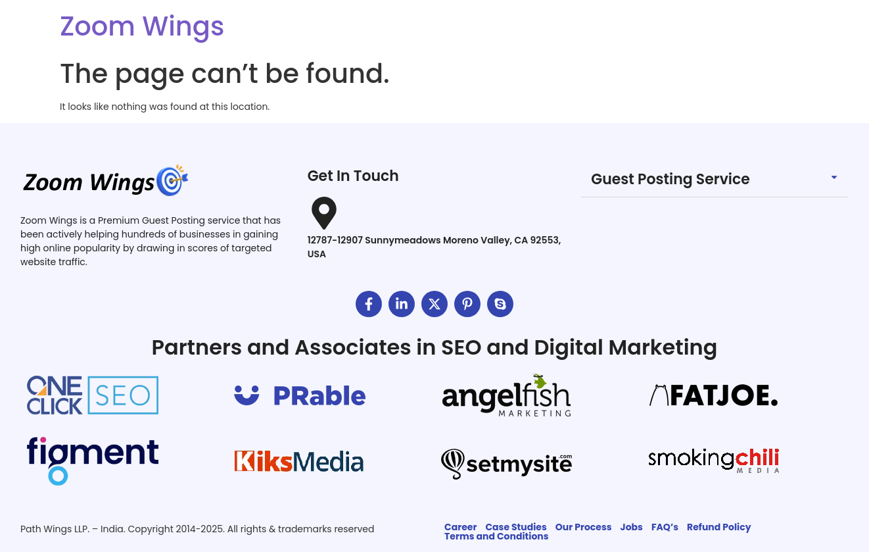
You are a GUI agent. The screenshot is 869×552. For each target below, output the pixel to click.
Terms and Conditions (496, 536)
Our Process (583, 527)
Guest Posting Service (670, 179)
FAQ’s (664, 527)
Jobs (632, 527)
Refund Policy (719, 527)
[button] (715, 180)
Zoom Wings (142, 26)
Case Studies (515, 527)
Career (460, 527)
